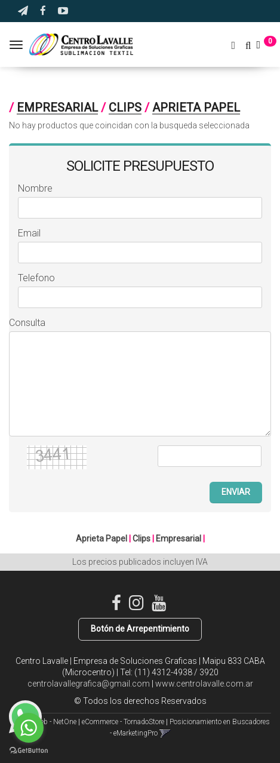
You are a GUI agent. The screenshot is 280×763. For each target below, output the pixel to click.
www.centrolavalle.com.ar (204, 683)
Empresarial (57, 107)
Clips (125, 107)
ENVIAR (235, 492)
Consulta (27, 322)
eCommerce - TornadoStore (123, 722)
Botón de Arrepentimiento (140, 628)
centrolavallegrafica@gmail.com (88, 683)
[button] (23, 11)
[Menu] (17, 45)
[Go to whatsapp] (29, 728)
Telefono (36, 278)
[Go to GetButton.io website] (29, 751)
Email (29, 233)
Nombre (35, 188)
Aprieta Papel (196, 107)
